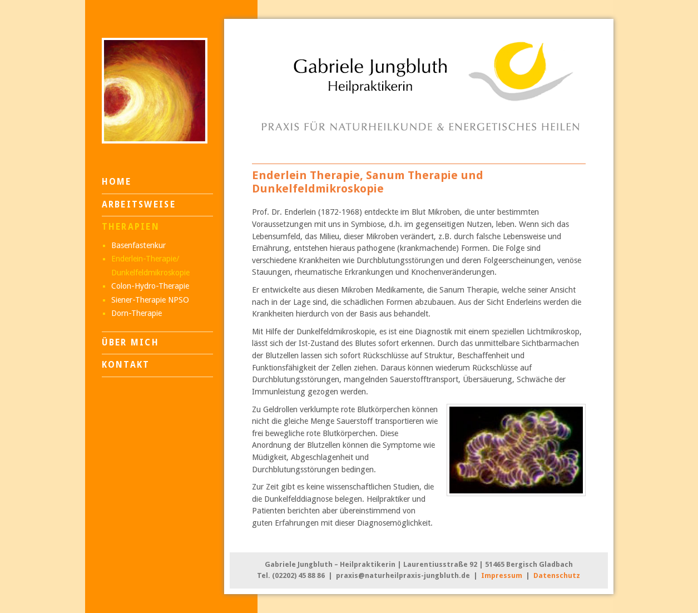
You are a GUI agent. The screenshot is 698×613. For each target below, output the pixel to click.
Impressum (501, 575)
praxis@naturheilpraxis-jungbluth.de (403, 575)
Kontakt (126, 365)
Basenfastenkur (138, 245)
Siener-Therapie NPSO (150, 299)
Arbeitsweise (139, 205)
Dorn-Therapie (136, 313)
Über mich (131, 343)
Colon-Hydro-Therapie (150, 285)
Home (117, 182)
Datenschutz (556, 575)
